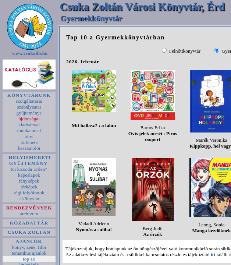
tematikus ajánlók (28, 253)
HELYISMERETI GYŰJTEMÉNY (29, 160)
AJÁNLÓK (29, 241)
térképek (29, 187)
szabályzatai (29, 107)
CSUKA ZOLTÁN (29, 232)
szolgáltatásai (29, 101)
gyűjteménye (29, 113)
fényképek (29, 181)
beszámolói (29, 148)
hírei (29, 136)
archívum (29, 213)
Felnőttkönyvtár (184, 51)
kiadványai (29, 124)
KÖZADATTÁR (29, 223)
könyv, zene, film (29, 247)
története (29, 142)
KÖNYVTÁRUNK (29, 95)
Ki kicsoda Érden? (29, 169)
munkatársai (29, 130)
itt (213, 254)
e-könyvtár (29, 198)
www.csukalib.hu (30, 53)
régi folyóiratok (29, 192)
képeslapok (29, 175)
